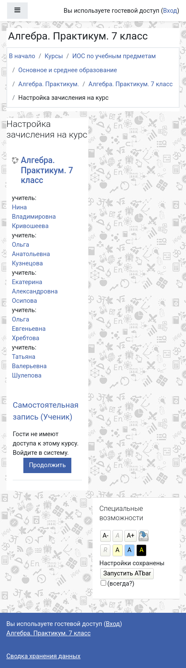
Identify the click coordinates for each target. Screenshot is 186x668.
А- (106, 535)
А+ (131, 535)
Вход (170, 10)
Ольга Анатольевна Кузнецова (31, 254)
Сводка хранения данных (43, 656)
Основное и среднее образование (67, 70)
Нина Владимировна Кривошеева (34, 216)
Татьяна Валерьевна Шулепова (29, 366)
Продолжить (47, 465)
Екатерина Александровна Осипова (35, 291)
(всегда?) (120, 583)
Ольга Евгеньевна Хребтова (28, 329)
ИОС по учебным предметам (114, 56)
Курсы (54, 56)
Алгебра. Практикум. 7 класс (130, 84)
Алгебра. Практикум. (48, 84)
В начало (22, 56)
